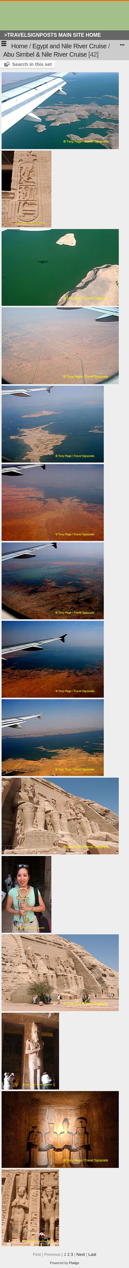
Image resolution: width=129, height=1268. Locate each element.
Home (19, 46)
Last (92, 1254)
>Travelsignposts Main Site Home (52, 35)
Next (80, 1254)
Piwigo (74, 1263)
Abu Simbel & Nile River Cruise (45, 54)
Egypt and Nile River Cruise (70, 46)
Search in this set (32, 64)
